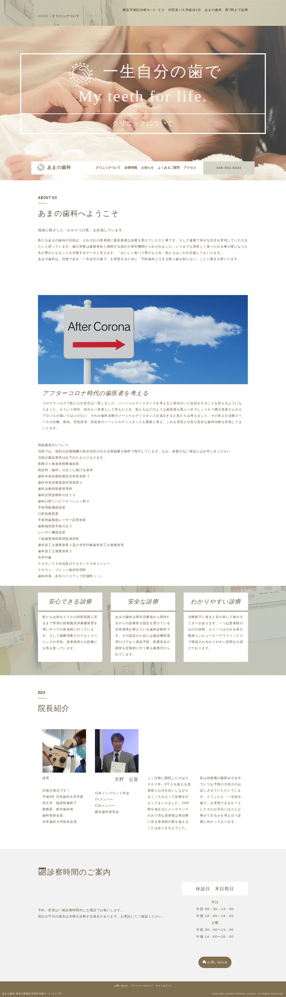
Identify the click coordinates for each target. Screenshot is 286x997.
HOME (43, 16)
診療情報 (131, 167)
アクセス (190, 167)
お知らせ (147, 167)
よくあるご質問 (169, 167)
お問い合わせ (215, 962)
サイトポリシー (164, 986)
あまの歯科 (59, 167)
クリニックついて (108, 167)
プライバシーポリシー (142, 986)
